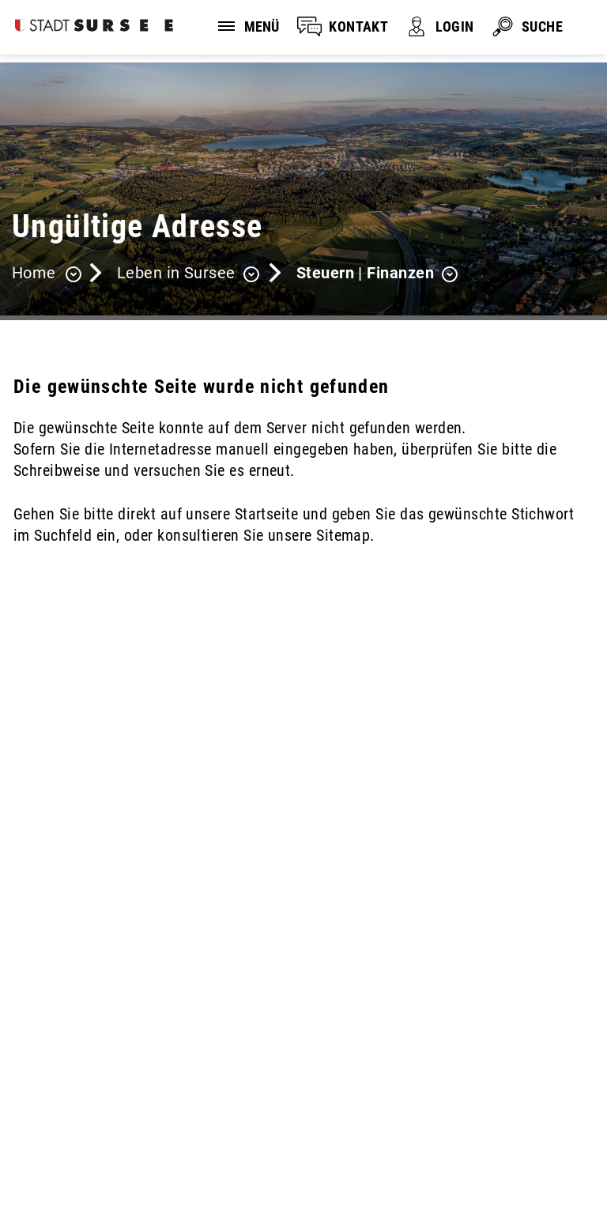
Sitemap (52, 1155)
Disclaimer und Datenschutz (94, 1134)
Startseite (267, 513)
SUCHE (542, 26)
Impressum (247, 1134)
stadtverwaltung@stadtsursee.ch (120, 1068)
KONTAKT (358, 26)
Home (34, 272)
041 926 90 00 (59, 1048)
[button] (188, 274)
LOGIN (454, 26)
